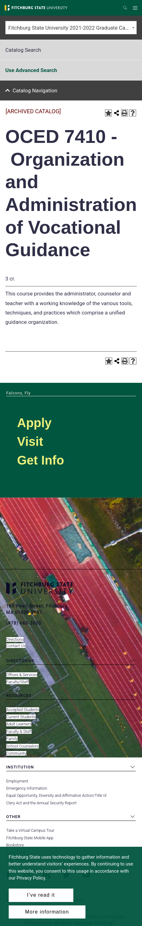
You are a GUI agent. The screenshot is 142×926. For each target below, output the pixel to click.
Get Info (40, 460)
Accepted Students (22, 709)
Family (12, 738)
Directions (15, 639)
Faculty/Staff (17, 682)
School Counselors (22, 746)
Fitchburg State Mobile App (29, 838)
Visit (30, 441)
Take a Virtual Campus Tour (30, 830)
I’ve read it (41, 895)
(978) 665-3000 (23, 623)
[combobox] (71, 27)
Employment (17, 781)
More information (47, 911)
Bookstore (15, 845)
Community (16, 753)
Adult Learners (18, 724)
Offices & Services (21, 674)
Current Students (21, 716)
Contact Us (15, 645)
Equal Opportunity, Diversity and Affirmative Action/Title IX (56, 795)
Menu (136, 8)
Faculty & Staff (19, 731)
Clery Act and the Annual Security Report (41, 803)
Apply (34, 423)
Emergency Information (26, 788)
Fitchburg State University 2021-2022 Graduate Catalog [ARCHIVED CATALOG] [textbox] (72, 28)
